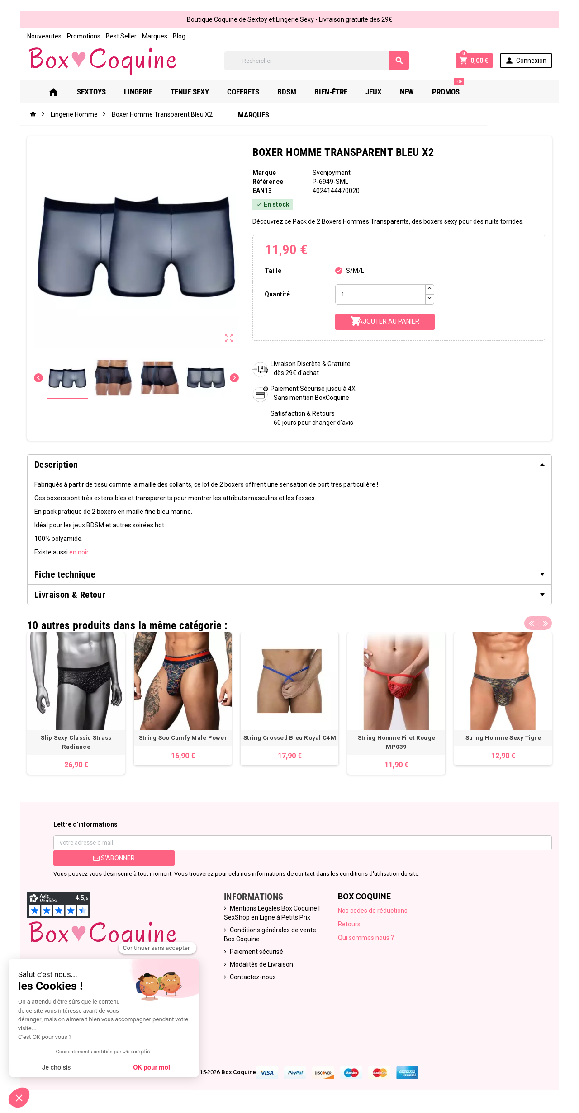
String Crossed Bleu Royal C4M (289, 737)
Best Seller (121, 36)
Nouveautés (44, 36)
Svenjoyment (332, 172)
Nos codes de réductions (373, 910)
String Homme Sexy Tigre (503, 737)
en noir (78, 552)
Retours (349, 924)
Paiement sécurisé (256, 951)
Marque (264, 172)
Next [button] (545, 623)
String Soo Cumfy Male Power (182, 737)
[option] (76, 703)
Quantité (277, 294)
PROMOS (459, 88)
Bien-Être (342, 91)
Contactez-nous (253, 977)
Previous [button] (531, 623)
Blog (179, 36)
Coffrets (254, 91)
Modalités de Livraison (261, 964)
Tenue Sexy (201, 91)
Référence (267, 181)
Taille (273, 270)
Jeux (385, 91)
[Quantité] (380, 294)
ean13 (262, 190)
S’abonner (114, 858)
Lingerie (149, 91)
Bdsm (298, 91)
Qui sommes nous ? (366, 937)
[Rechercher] (316, 60)
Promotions (83, 36)
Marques (154, 36)
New (418, 91)
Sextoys (102, 91)
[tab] (289, 464)
